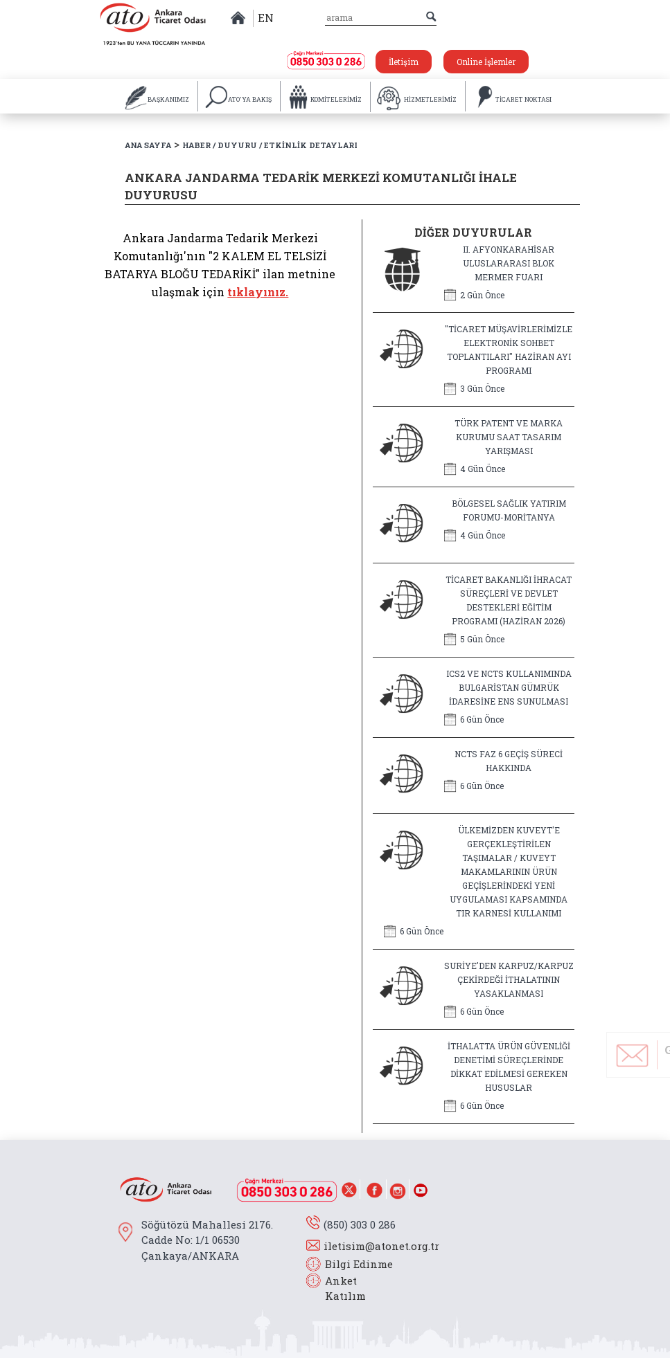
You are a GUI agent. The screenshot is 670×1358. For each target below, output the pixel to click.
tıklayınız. (257, 291)
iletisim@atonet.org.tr (381, 1246)
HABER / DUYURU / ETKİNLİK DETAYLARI (270, 145)
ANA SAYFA (148, 145)
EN (266, 17)
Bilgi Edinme (359, 1264)
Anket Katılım (339, 1288)
